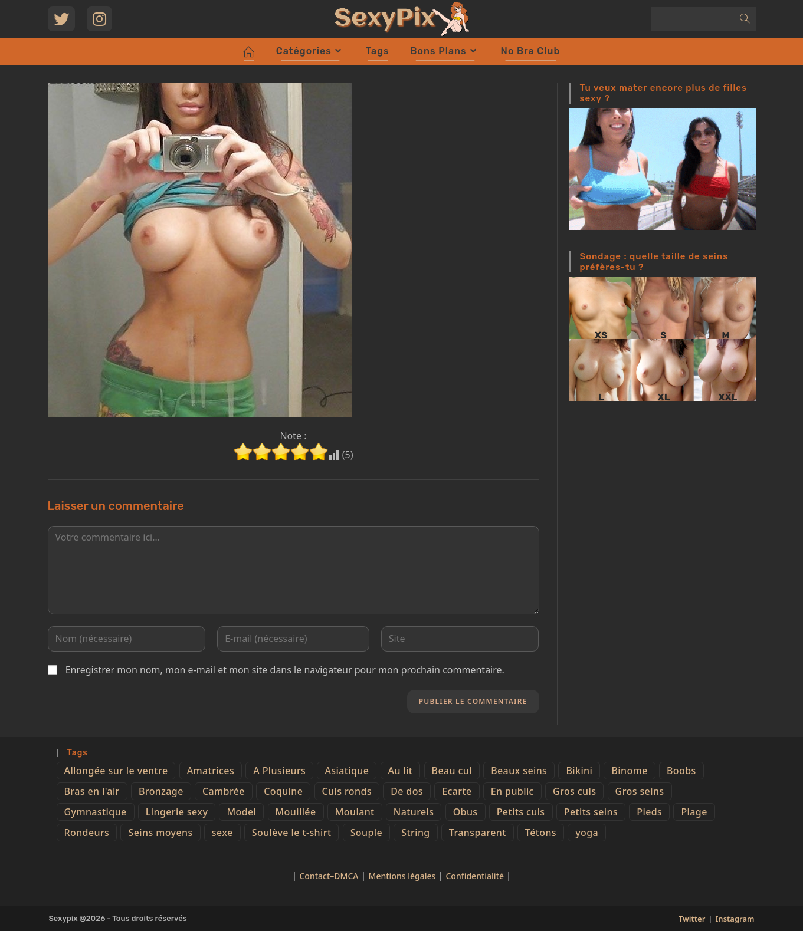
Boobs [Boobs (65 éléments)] (681, 770)
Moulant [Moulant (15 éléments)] (355, 811)
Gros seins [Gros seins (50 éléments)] (639, 791)
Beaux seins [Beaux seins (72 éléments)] (519, 770)
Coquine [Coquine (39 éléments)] (283, 791)
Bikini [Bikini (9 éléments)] (579, 770)
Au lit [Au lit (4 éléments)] (400, 770)
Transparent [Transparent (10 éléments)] (477, 832)
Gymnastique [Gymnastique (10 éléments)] (95, 811)
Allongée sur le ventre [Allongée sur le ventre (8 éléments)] (116, 770)
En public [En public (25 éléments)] (512, 791)
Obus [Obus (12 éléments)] (465, 811)
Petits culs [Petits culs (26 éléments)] (521, 811)
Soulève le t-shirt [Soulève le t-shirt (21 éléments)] (292, 832)
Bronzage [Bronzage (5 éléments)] (161, 791)
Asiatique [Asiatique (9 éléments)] (347, 770)
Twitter (692, 918)
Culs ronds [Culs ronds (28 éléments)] (347, 791)
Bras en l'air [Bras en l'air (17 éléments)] (92, 791)
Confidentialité (475, 875)
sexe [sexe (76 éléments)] (222, 832)
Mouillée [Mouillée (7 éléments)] (296, 811)
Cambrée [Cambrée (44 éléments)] (223, 791)
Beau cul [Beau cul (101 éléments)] (452, 770)
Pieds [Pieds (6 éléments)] (649, 811)
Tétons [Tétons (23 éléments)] (540, 832)
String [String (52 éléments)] (415, 832)
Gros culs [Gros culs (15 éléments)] (574, 791)
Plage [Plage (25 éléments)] (694, 811)
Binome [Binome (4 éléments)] (629, 770)
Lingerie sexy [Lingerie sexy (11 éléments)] (177, 811)
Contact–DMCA (328, 875)
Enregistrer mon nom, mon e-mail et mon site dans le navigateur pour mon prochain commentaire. (284, 669)
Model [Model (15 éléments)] (241, 811)
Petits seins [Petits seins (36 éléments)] (591, 811)
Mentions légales (402, 875)
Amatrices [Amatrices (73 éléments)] (210, 770)
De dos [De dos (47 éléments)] (407, 791)
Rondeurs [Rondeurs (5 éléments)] (87, 832)
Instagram (735, 918)
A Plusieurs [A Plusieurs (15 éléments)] (279, 770)
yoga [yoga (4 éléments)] (586, 832)
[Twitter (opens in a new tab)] (61, 18)
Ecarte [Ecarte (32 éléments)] (456, 791)
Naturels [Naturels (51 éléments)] (414, 811)
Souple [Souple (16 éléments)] (366, 832)
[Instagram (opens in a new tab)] (99, 18)
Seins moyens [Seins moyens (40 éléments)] (160, 832)
